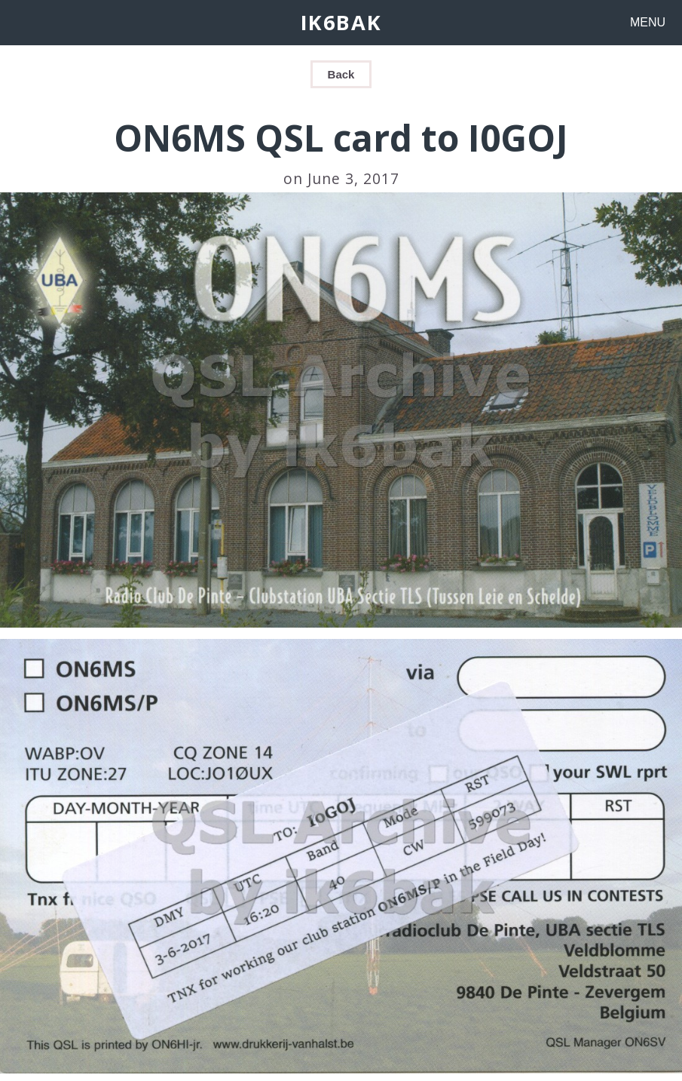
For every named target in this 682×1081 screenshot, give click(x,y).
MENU (647, 22)
